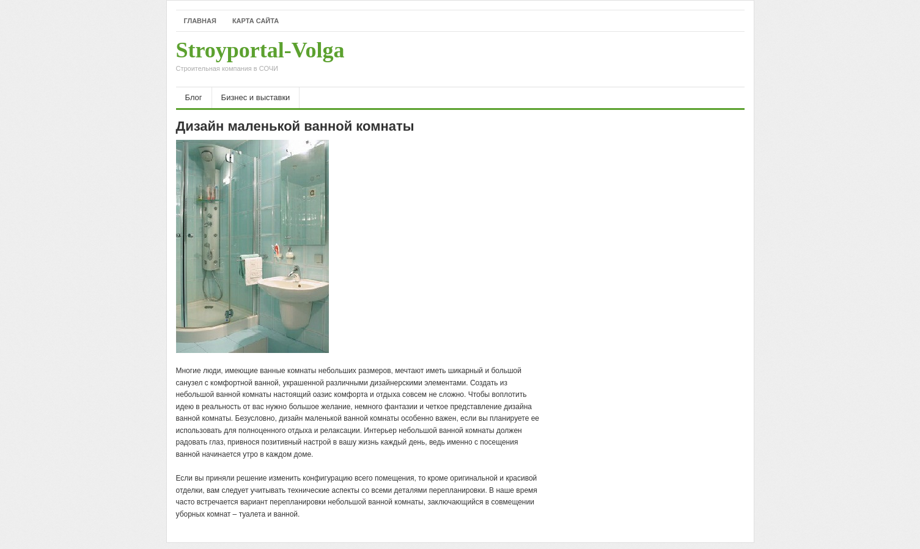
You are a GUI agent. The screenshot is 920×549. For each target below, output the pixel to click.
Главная (200, 20)
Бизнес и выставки (255, 97)
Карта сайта (255, 20)
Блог (193, 97)
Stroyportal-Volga (260, 59)
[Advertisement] (601, 59)
